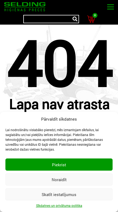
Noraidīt (59, 179)
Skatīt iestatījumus (59, 194)
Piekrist (59, 164)
